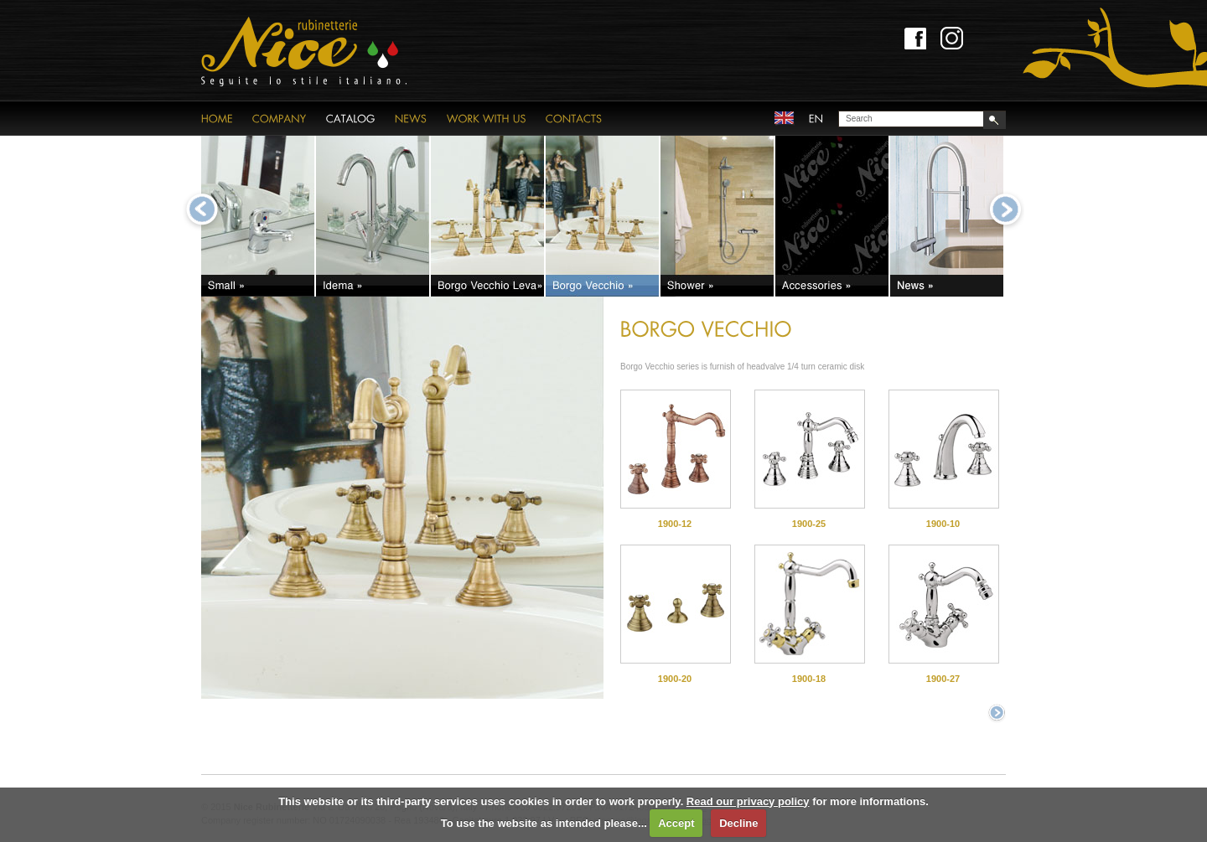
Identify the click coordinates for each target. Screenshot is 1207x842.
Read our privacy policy (748, 801)
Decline (738, 823)
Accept (676, 823)
